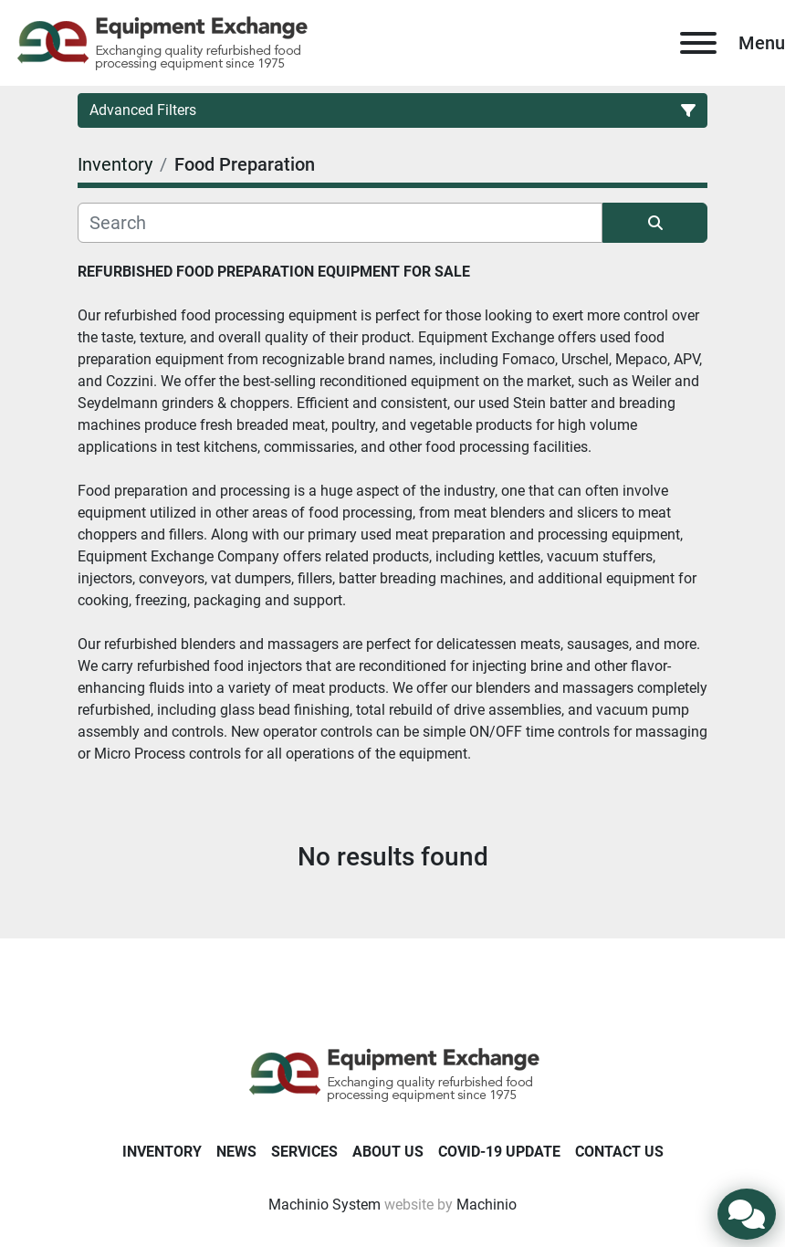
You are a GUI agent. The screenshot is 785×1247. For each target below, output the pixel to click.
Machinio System (324, 1204)
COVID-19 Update (499, 1151)
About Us (388, 1151)
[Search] (340, 223)
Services (304, 1151)
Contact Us (619, 1151)
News (236, 1151)
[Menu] (698, 43)
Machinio (486, 1204)
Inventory (162, 1151)
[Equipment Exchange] (392, 1073)
